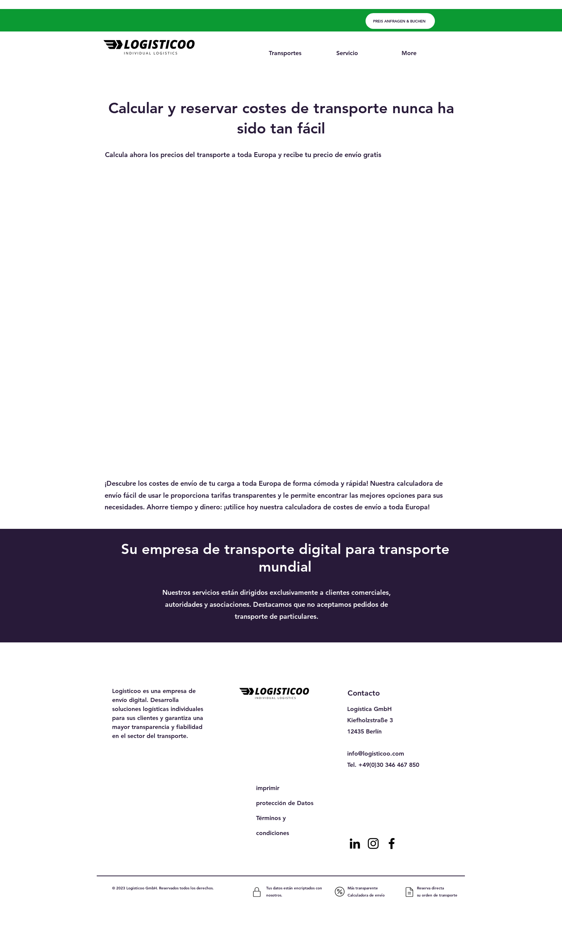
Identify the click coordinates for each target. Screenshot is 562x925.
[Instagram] (373, 843)
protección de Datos (284, 803)
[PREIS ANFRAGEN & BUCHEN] (400, 21)
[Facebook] (391, 843)
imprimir (267, 788)
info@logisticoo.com (375, 753)
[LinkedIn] (355, 843)
